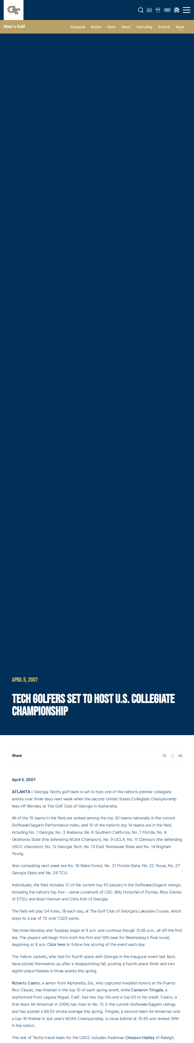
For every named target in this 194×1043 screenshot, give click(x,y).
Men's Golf (14, 26)
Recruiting (144, 27)
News (126, 27)
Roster (96, 27)
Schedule (78, 27)
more (180, 27)
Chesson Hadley (140, 1037)
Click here (56, 944)
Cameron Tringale (147, 989)
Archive (164, 27)
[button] (140, 10)
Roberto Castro (26, 982)
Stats (111, 27)
